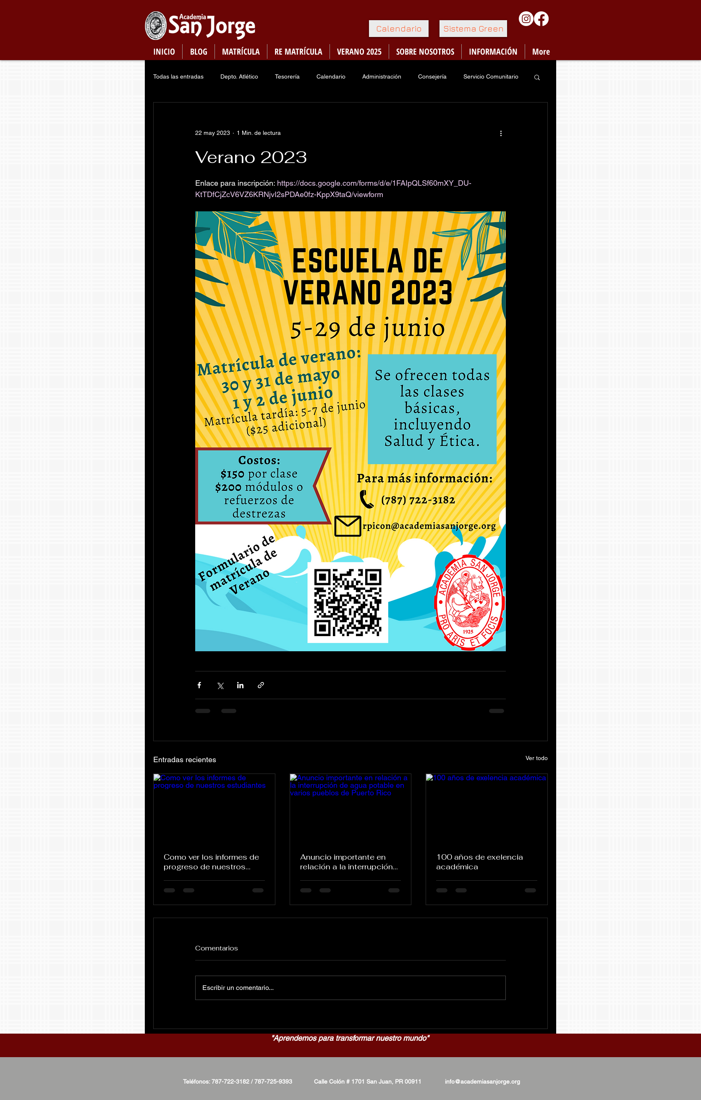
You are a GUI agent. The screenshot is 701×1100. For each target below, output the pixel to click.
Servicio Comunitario (490, 76)
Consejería (432, 76)
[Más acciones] (501, 133)
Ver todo (537, 758)
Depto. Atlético (239, 76)
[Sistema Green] (473, 28)
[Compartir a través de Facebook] (199, 685)
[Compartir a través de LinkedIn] (240, 685)
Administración (381, 76)
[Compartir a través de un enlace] (261, 685)
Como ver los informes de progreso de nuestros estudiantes (211, 861)
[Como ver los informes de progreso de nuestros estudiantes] (214, 808)
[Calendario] (399, 28)
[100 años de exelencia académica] (486, 808)
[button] (537, 77)
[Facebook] (541, 18)
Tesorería (287, 76)
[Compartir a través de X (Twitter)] (220, 685)
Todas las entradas (178, 76)
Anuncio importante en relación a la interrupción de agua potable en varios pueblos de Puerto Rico (349, 861)
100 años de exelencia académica (479, 861)
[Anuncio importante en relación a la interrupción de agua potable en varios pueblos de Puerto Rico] (350, 808)
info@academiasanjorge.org (482, 1081)
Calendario (330, 76)
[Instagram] (526, 18)
